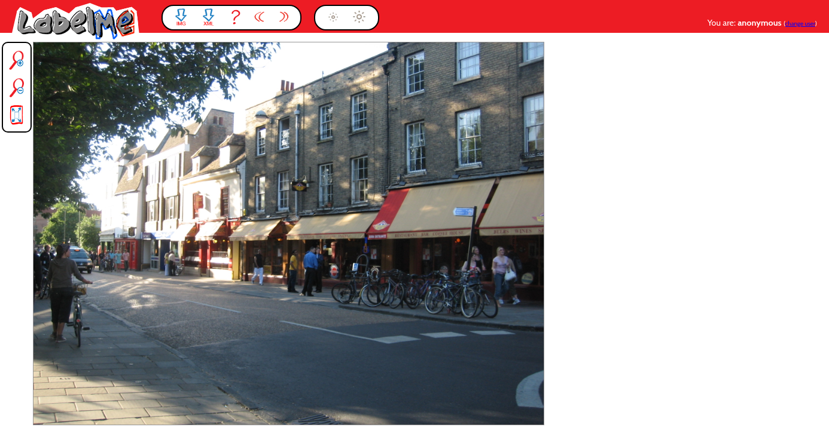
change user (800, 23)
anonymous (760, 22)
